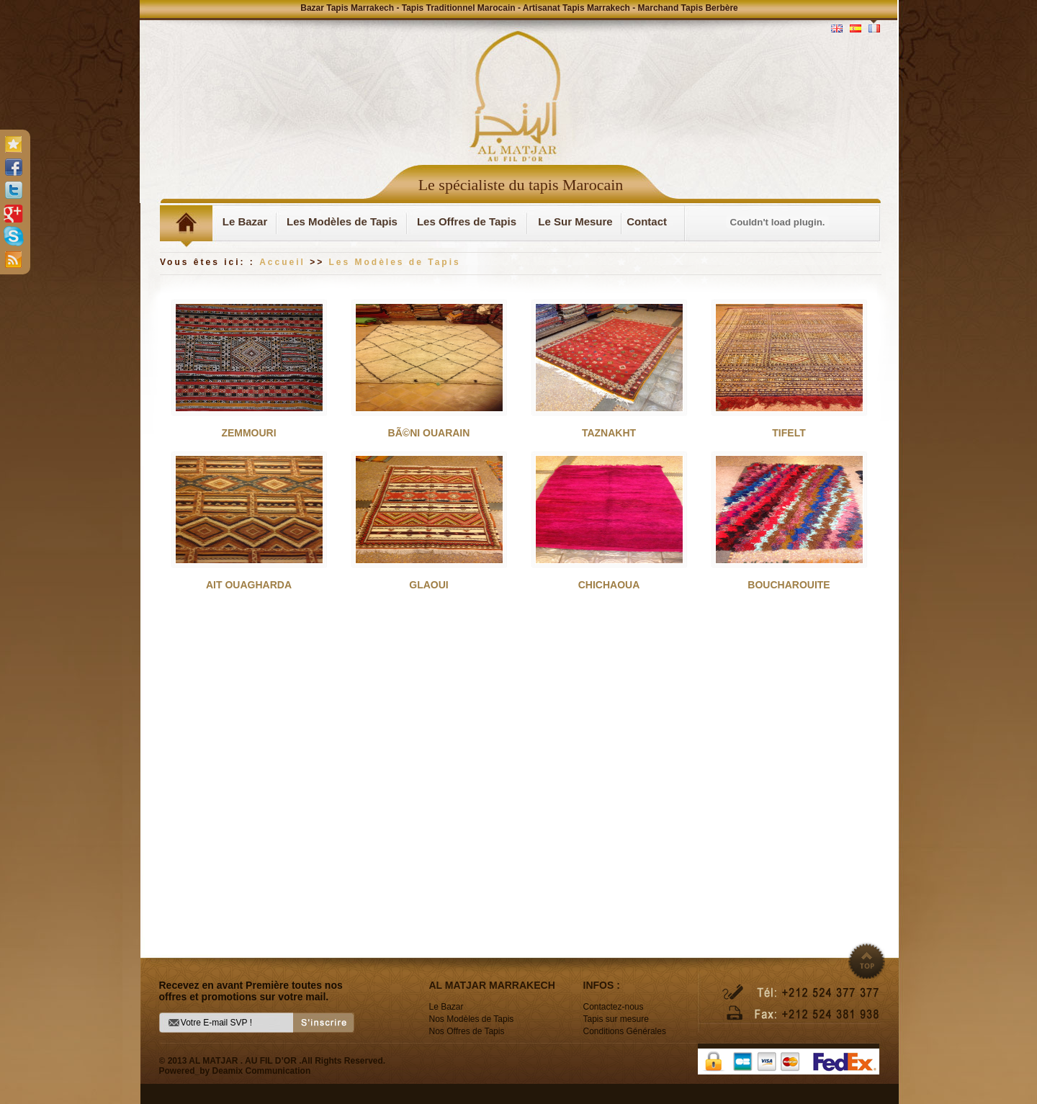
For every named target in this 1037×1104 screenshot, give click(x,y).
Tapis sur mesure (616, 1019)
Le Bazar (245, 221)
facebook (13, 167)
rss (13, 259)
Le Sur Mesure (575, 221)
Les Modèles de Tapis (342, 221)
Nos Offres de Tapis (467, 1031)
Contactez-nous (613, 1007)
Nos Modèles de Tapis (471, 1019)
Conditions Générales (624, 1031)
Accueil (282, 262)
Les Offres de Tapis (466, 221)
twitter (13, 190)
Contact (647, 221)
